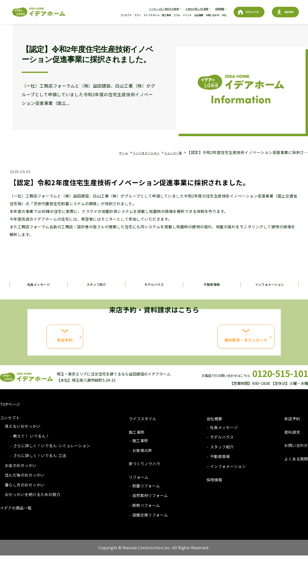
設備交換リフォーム (150, 520)
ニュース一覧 (170, 152)
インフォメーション (136, 152)
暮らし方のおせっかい (25, 490)
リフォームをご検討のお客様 (164, 9)
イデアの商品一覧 (16, 513)
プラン (137, 15)
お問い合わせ (212, 15)
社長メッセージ (38, 284)
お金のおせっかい (21, 470)
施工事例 (166, 15)
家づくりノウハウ (144, 469)
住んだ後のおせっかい (25, 480)
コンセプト (126, 15)
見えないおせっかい (22, 431)
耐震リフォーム (146, 491)
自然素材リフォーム (150, 501)
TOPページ (10, 409)
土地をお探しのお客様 (197, 9)
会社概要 (198, 15)
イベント (187, 15)
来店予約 (289, 12)
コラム (176, 15)
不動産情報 (212, 284)
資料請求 (292, 437)
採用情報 (219, 9)
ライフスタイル (151, 15)
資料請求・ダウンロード (214, 345)
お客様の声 (142, 456)
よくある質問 (296, 464)
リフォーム (138, 482)
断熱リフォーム (146, 510)
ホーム (107, 152)
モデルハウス (252, 12)
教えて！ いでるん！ (31, 441)
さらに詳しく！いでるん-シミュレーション (51, 451)
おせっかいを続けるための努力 (32, 500)
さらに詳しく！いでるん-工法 (39, 461)
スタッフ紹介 (96, 284)
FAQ (224, 15)
